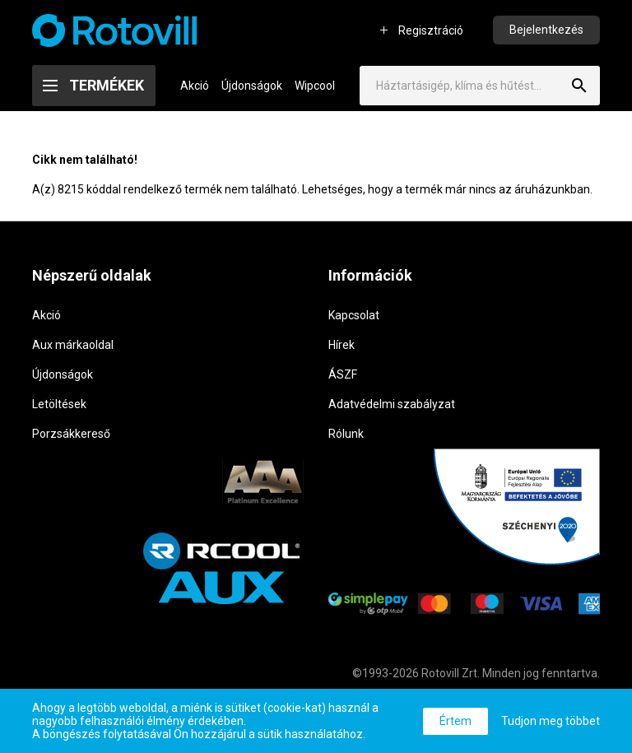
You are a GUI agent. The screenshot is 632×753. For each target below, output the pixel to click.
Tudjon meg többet (550, 720)
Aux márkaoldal (73, 344)
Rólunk (346, 433)
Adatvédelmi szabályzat (391, 404)
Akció (194, 85)
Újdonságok (251, 85)
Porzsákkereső (71, 433)
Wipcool (315, 85)
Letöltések (59, 404)
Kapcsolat (353, 315)
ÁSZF (342, 374)
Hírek (341, 344)
